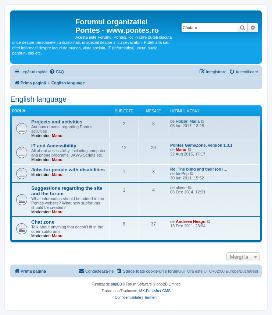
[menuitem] (56, 71)
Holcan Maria (188, 121)
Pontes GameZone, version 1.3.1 (201, 145)
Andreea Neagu (190, 221)
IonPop (182, 173)
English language (38, 99)
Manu (57, 135)
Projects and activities (56, 122)
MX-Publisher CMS (155, 291)
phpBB (116, 284)
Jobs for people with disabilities (68, 169)
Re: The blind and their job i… (199, 169)
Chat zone (42, 222)
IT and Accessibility (53, 145)
